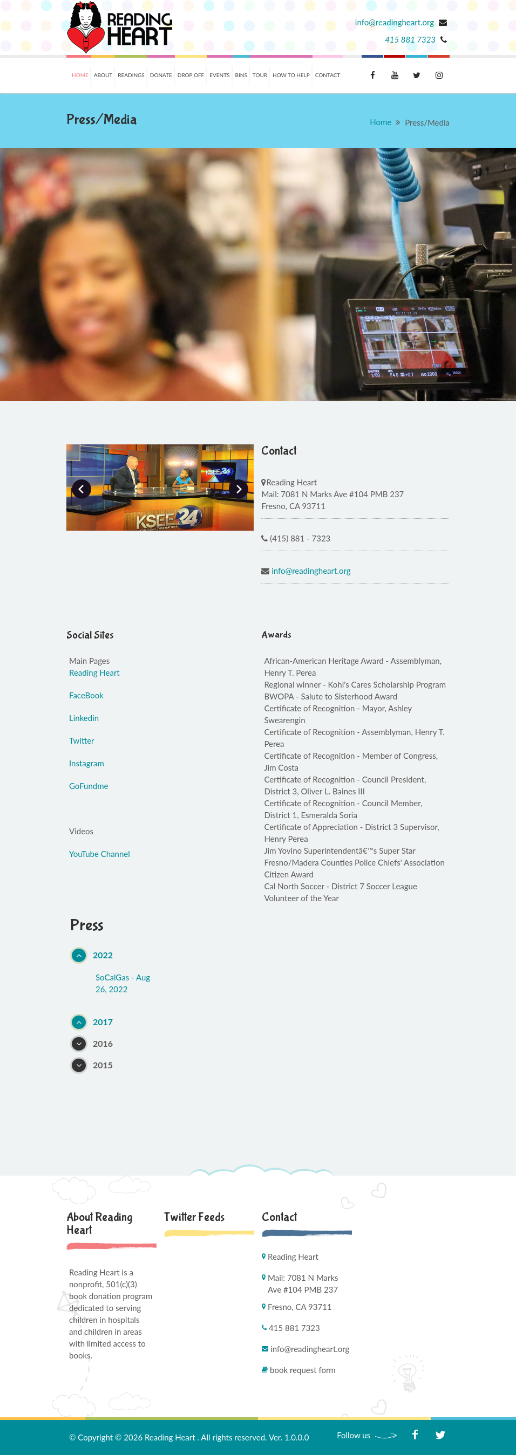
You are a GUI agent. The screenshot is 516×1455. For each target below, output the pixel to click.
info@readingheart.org (395, 22)
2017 (103, 1022)
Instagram (86, 763)
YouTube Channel (99, 854)
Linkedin (84, 718)
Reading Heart (94, 672)
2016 (103, 1043)
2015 (103, 1065)
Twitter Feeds (194, 1217)
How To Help (291, 75)
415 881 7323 (410, 39)
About (103, 75)
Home (80, 75)
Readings (131, 75)
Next (238, 489)
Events (219, 75)
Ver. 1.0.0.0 (289, 1437)
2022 (103, 955)
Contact (328, 75)
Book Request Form (303, 1370)
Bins (241, 75)
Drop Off (191, 75)
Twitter (81, 740)
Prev (81, 489)
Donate (161, 75)
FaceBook (86, 695)
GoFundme (88, 786)
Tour (260, 75)
